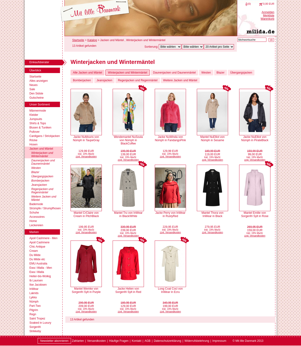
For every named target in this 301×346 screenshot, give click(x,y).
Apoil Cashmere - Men (43, 238)
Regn (32, 314)
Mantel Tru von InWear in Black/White (128, 214)
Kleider (33, 115)
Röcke (33, 140)
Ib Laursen (36, 280)
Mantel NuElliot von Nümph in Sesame (212, 138)
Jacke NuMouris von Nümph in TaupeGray (86, 138)
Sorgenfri (35, 327)
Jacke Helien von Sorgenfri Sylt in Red (128, 290)
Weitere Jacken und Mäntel (43, 198)
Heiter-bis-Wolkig (40, 276)
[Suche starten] (271, 40)
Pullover (34, 131)
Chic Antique (37, 246)
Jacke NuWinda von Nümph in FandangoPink (170, 138)
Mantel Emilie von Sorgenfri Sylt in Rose (254, 214)
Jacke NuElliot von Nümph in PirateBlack (254, 138)
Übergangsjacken (42, 176)
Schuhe (34, 212)
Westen (36, 168)
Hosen (33, 144)
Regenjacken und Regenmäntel (42, 190)
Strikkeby (35, 331)
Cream (33, 251)
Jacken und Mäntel (41, 148)
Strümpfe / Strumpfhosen (45, 208)
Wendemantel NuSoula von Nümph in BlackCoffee (128, 140)
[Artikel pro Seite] (219, 46)
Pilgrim (33, 310)
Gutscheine (36, 97)
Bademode (36, 204)
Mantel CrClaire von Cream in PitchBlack (86, 214)
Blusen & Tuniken (40, 127)
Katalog (92, 40)
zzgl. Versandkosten (86, 156)
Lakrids (34, 293)
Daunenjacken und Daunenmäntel (43, 162)
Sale (32, 89)
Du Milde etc (37, 259)
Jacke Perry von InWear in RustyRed (170, 214)
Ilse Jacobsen (38, 284)
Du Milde (34, 255)
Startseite (35, 76)
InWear (33, 289)
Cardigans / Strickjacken (44, 136)
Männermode (37, 110)
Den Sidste (36, 93)
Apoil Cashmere (39, 242)
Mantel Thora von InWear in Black (212, 214)
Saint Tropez (37, 318)
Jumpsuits (35, 119)
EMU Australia (38, 263)
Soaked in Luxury (40, 322)
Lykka (33, 297)
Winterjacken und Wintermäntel (42, 154)
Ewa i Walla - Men (40, 267)
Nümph (34, 301)
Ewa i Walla (36, 272)
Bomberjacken (40, 180)
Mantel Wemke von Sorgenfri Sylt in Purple (86, 290)
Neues (33, 85)
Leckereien (36, 225)
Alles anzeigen (38, 80)
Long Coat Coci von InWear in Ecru (170, 290)
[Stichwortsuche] (251, 40)
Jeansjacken (39, 185)
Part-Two (35, 305)
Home (33, 221)
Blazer (35, 172)
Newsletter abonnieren (54, 340)
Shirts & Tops (37, 123)
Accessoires (37, 216)
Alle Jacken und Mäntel (87, 72)
